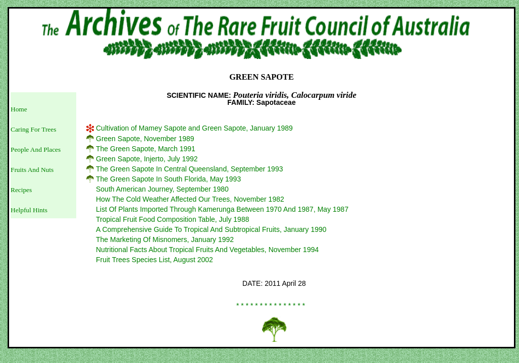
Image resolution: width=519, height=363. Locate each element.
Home (19, 109)
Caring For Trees (33, 129)
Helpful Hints (29, 210)
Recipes (21, 190)
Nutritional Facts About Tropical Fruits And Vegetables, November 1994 (207, 250)
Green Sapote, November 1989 (145, 139)
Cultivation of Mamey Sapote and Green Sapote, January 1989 (194, 128)
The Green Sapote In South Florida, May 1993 (168, 179)
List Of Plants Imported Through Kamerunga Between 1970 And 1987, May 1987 (222, 209)
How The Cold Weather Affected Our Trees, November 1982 (190, 199)
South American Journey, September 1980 (162, 189)
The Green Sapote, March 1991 (145, 149)
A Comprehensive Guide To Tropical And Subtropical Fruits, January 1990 (211, 229)
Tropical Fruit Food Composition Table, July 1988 (172, 219)
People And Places (36, 149)
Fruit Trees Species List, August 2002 (154, 260)
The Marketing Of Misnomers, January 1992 (165, 239)
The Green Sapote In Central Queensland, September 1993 (189, 169)
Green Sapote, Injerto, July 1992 (147, 159)
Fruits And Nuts (32, 169)
